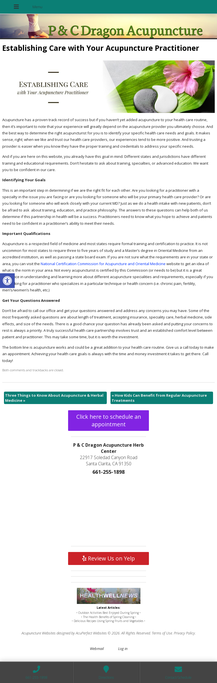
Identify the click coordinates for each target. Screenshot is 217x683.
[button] (7, 280)
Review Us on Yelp (108, 558)
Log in (122, 648)
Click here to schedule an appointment (108, 420)
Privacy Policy (184, 633)
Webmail (97, 648)
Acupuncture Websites (38, 633)
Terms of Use (162, 633)
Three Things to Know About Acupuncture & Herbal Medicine (54, 398)
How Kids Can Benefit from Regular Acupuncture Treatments (159, 398)
